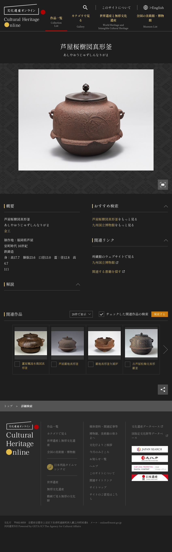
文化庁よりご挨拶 (101, 445)
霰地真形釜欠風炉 (106, 364)
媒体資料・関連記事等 (104, 426)
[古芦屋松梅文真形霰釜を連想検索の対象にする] (127, 364)
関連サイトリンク (101, 480)
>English (153, 7)
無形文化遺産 (55, 489)
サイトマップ (98, 487)
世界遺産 (52, 482)
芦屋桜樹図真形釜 (105, 219)
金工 (7, 230)
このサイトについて (116, 7)
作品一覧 (56, 22)
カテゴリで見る (81, 22)
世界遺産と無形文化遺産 (113, 22)
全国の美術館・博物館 (150, 22)
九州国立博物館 (103, 224)
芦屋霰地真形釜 (68, 364)
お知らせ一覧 (98, 459)
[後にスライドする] (164, 349)
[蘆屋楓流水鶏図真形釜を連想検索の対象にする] (17, 364)
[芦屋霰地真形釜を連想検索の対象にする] (54, 364)
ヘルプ (94, 466)
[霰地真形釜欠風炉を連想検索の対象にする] (90, 364)
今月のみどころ (99, 452)
